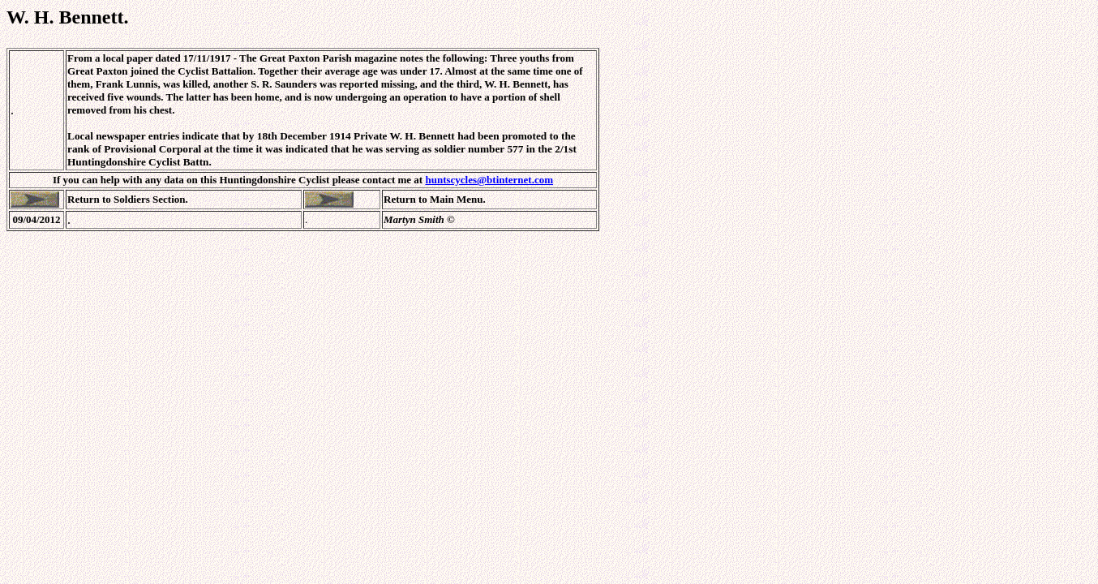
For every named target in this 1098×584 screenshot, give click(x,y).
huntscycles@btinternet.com (489, 180)
